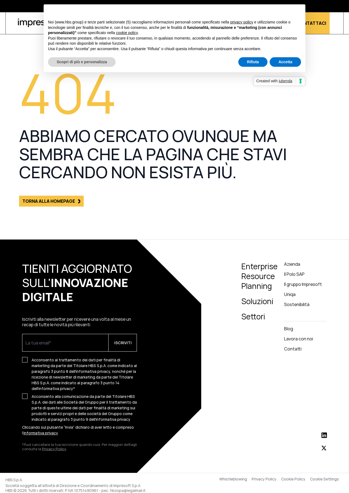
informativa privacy (113, 419)
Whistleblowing (233, 479)
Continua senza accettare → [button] (275, 11)
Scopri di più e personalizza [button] (82, 62)
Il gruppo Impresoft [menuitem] (303, 284)
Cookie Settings (324, 479)
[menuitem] (305, 316)
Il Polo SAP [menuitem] (294, 274)
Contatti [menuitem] (293, 349)
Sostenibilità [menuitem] (296, 304)
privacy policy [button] (241, 22)
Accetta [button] (285, 62)
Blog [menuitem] (288, 329)
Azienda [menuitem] (292, 264)
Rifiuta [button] (253, 62)
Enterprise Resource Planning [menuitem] (259, 276)
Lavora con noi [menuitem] (298, 339)
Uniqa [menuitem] (290, 294)
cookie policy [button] (127, 33)
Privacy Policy (54, 448)
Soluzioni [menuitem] (257, 301)
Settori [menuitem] (253, 316)
